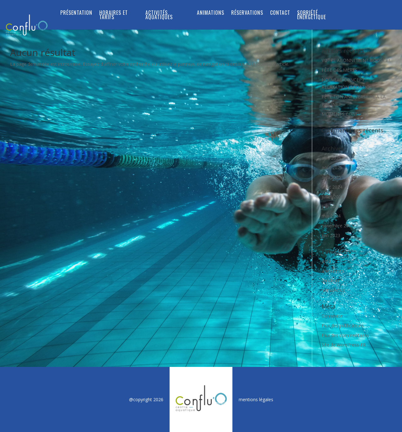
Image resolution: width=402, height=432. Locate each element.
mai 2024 (331, 216)
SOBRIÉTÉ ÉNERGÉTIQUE (311, 15)
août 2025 (332, 167)
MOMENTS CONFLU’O (345, 114)
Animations (210, 13)
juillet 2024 (333, 197)
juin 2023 (331, 235)
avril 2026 (331, 158)
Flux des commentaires (345, 335)
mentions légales (256, 399)
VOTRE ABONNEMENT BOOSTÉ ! (356, 60)
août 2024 (332, 187)
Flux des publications (343, 326)
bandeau (330, 280)
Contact (280, 13)
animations (333, 271)
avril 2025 (331, 177)
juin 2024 (331, 206)
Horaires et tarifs (113, 15)
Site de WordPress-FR (344, 345)
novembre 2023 (338, 226)
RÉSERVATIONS (247, 13)
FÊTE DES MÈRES (339, 70)
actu (326, 261)
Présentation (76, 13)
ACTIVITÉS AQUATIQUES (159, 15)
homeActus (333, 290)
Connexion (332, 316)
